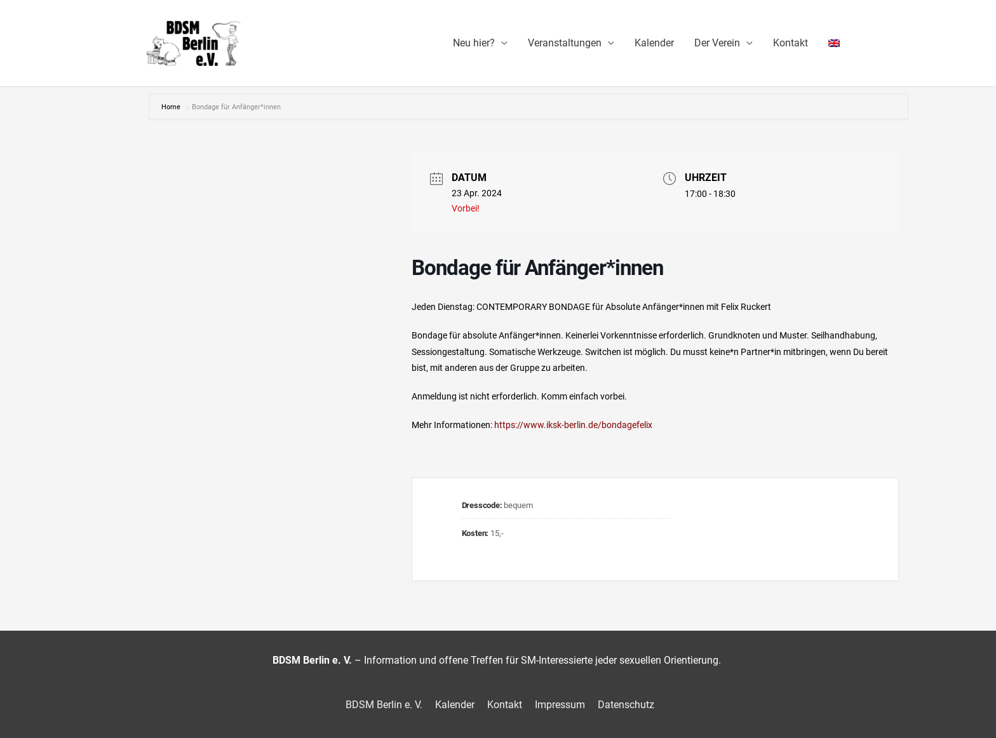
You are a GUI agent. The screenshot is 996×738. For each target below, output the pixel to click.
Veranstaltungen (565, 43)
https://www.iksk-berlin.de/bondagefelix (573, 425)
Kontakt (790, 43)
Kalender (654, 43)
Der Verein (717, 43)
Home (171, 107)
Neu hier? (474, 43)
